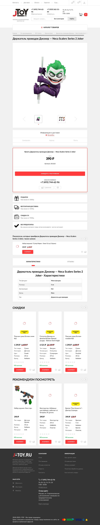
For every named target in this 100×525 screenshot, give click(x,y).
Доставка (27, 2)
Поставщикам (43, 461)
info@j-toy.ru (50, 14)
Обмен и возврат (70, 465)
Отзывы (70, 261)
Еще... (56, 2)
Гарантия (47, 2)
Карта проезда (44, 504)
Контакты (16, 2)
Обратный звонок (36, 14)
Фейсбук (17, 490)
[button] (85, 238)
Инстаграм (17, 487)
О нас (40, 457)
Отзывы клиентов (44, 465)
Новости (41, 469)
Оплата (37, 2)
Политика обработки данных (74, 469)
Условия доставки (70, 461)
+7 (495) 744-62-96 (50, 182)
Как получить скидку (71, 472)
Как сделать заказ (70, 457)
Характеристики (33, 261)
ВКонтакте (17, 483)
